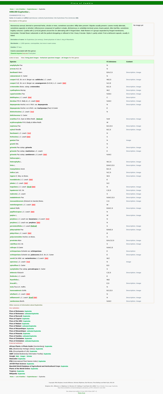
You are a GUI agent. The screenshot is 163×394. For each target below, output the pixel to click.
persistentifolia (16, 226)
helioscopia (14, 158)
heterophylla (15, 162)
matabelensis (15, 197)
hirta (12, 165)
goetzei (13, 140)
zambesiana (14, 301)
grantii (12, 144)
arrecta (13, 69)
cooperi (13, 79)
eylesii (12, 129)
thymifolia (14, 280)
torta (12, 287)
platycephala (15, 230)
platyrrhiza (14, 233)
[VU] (32, 112)
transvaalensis (16, 290)
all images (65, 58)
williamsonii (14, 297)
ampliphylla (14, 65)
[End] (29, 187)
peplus (12, 215)
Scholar (29, 356)
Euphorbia (28, 311)
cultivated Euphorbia (32, 313)
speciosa (13, 262)
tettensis (13, 272)
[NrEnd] (39, 119)
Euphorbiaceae (32, 9)
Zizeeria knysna (16, 53)
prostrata (13, 240)
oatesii (12, 208)
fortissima (14, 137)
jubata (12, 183)
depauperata (15, 104)
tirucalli (13, 283)
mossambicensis (16, 201)
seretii (12, 258)
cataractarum (15, 76)
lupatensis (14, 190)
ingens (12, 176)
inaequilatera (15, 169)
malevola (13, 194)
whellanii (13, 294)
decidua (13, 101)
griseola (13, 147)
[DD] (64, 83)
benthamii (14, 72)
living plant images (32, 58)
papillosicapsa (15, 212)
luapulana (14, 187)
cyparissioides (16, 94)
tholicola (13, 276)
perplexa (13, 219)
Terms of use (81, 393)
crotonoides (15, 87)
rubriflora (13, 244)
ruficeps (13, 247)
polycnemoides (16, 237)
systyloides (14, 269)
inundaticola (15, 179)
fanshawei (14, 133)
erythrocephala (16, 122)
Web (17, 356)
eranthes (13, 119)
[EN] (29, 97)
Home (12, 9)
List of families (20, 9)
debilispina (14, 97)
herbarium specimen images (50, 58)
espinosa (13, 126)
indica (12, 172)
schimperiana (15, 251)
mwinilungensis (16, 205)
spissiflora (14, 265)
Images (22, 356)
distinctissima (15, 112)
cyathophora (15, 90)
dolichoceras (15, 115)
